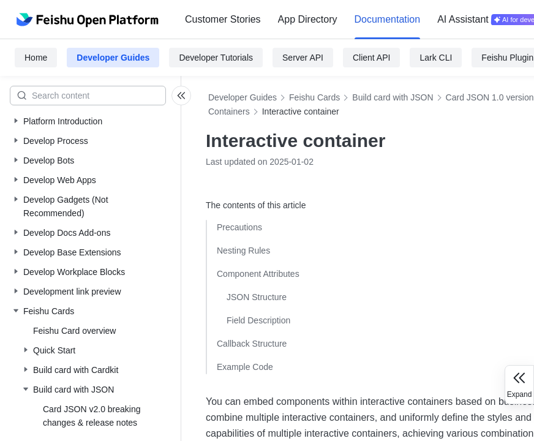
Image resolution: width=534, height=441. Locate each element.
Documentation (388, 19)
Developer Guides (113, 57)
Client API (371, 57)
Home (35, 57)
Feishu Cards (314, 97)
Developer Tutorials (216, 57)
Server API (302, 57)
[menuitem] (222, 19)
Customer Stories (223, 19)
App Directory (307, 19)
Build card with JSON (392, 97)
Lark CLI (435, 57)
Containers (229, 111)
